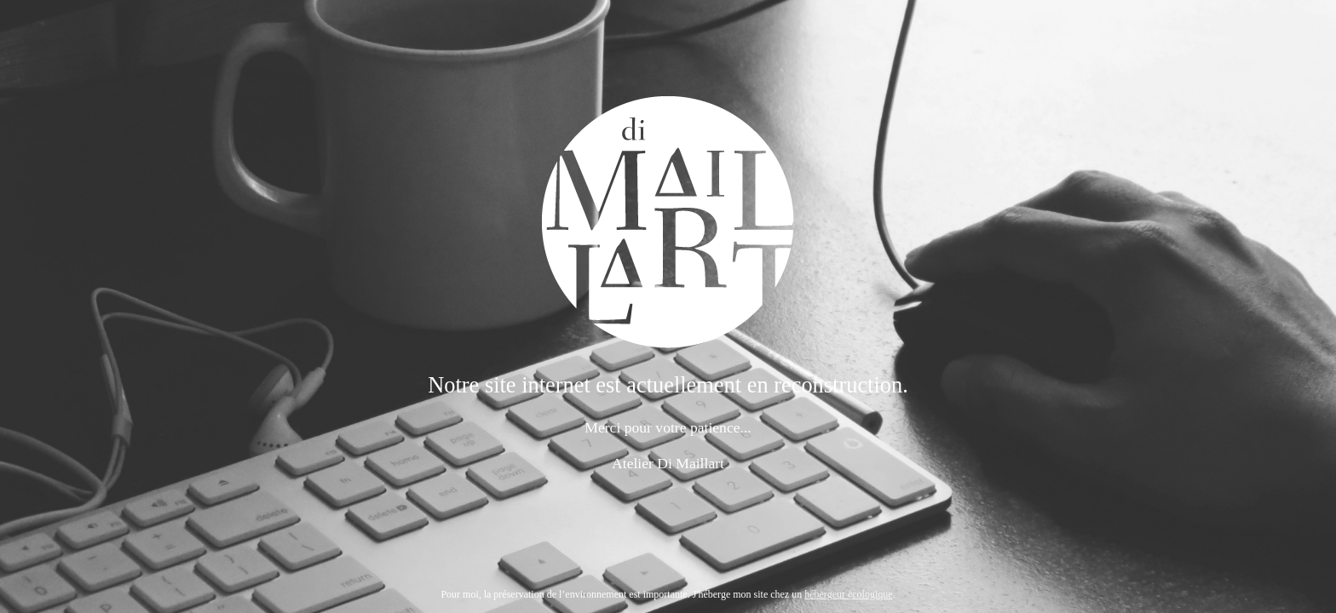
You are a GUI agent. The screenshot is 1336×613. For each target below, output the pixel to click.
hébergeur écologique (848, 594)
